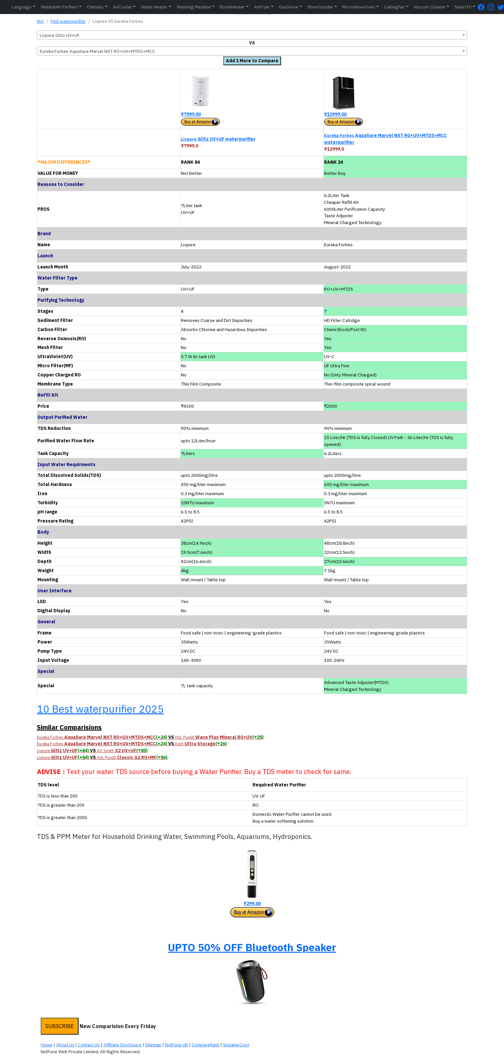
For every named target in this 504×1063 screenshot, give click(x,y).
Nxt (40, 21)
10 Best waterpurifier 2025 (100, 709)
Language (22, 7)
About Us (65, 1045)
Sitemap (153, 1045)
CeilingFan (394, 7)
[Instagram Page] (492, 7)
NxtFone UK (176, 1045)
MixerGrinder (320, 7)
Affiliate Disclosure (122, 1045)
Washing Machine (194, 7)
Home (46, 1045)
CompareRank (205, 1045)
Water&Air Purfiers (59, 7)
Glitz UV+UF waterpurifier (218, 139)
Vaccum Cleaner (430, 7)
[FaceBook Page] (483, 7)
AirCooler (122, 7)
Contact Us (89, 1045)
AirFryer (262, 7)
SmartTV (462, 7)
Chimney (95, 7)
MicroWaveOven (358, 7)
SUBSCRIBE (59, 1026)
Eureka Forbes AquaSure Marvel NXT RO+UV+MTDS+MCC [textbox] (97, 51)
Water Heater (154, 7)
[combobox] (252, 34)
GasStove (288, 7)
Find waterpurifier (68, 21)
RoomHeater (232, 7)
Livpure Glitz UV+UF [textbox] (60, 35)
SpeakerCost (236, 1045)
